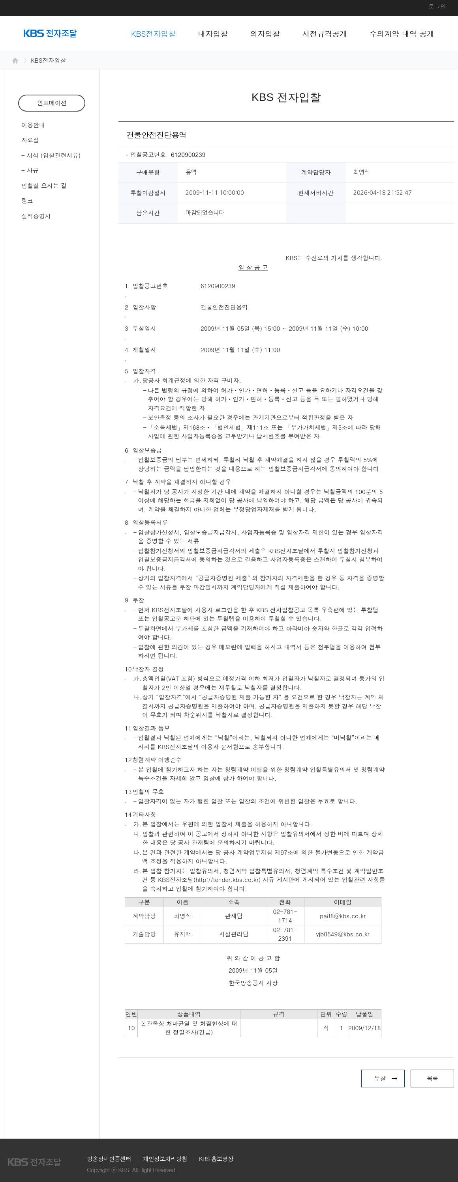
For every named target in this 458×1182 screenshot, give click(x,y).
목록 (432, 1078)
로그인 (437, 6)
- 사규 (30, 170)
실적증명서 (36, 216)
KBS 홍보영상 (216, 1158)
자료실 (30, 140)
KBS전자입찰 (153, 33)
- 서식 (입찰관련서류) (51, 155)
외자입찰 (265, 33)
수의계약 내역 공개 (402, 33)
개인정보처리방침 (165, 1158)
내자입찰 (213, 33)
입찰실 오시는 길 (44, 185)
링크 (27, 200)
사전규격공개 (324, 33)
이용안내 (33, 125)
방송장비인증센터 (109, 1158)
